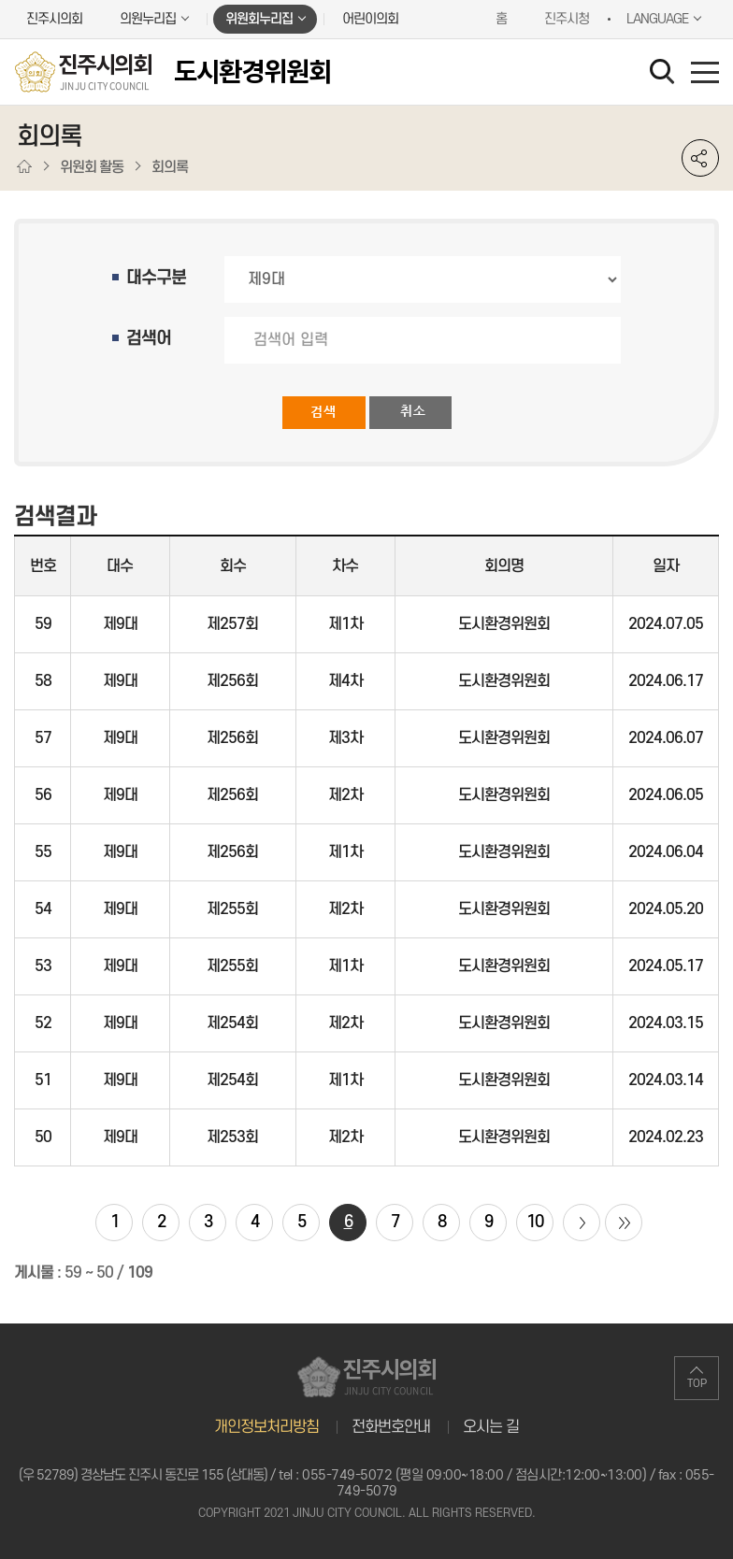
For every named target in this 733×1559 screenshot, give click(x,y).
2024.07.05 (665, 624)
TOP (697, 1384)
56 (43, 795)
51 (43, 1080)
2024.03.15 (665, 1023)
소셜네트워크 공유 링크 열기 (700, 158)
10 (534, 1222)
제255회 (232, 909)
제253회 (232, 1137)
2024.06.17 (665, 681)
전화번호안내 (391, 1427)
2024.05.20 (665, 909)
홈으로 (24, 167)
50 (43, 1137)
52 (43, 1023)
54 (43, 909)
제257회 (232, 624)
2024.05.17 (665, 966)
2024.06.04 (665, 852)
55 (43, 852)
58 (43, 681)
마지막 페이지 (623, 1222)
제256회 (232, 681)
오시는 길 (491, 1427)
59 (43, 624)
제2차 (345, 795)
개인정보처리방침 (266, 1427)
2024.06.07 (665, 738)
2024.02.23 (665, 1137)
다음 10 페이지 (581, 1222)
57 (43, 738)
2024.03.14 (665, 1080)
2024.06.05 (665, 795)
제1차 (345, 624)
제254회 (232, 1023)
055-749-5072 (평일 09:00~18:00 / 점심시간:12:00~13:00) (474, 1475)
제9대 (120, 624)
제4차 (345, 681)
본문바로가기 (0, 0)
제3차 (345, 738)
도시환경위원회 (504, 624)
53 (43, 966)
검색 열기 (665, 74)
